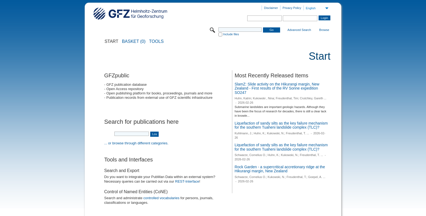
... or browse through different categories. (136, 143)
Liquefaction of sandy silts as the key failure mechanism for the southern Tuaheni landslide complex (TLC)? (281, 125)
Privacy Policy (292, 7)
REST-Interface (187, 181)
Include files (231, 34)
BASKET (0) (134, 41)
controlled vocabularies (161, 198)
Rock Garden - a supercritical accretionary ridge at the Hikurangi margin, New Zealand (279, 169)
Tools (156, 41)
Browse (324, 29)
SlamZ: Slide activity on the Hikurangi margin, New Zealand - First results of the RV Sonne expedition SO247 (276, 88)
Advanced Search (299, 29)
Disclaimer (271, 7)
